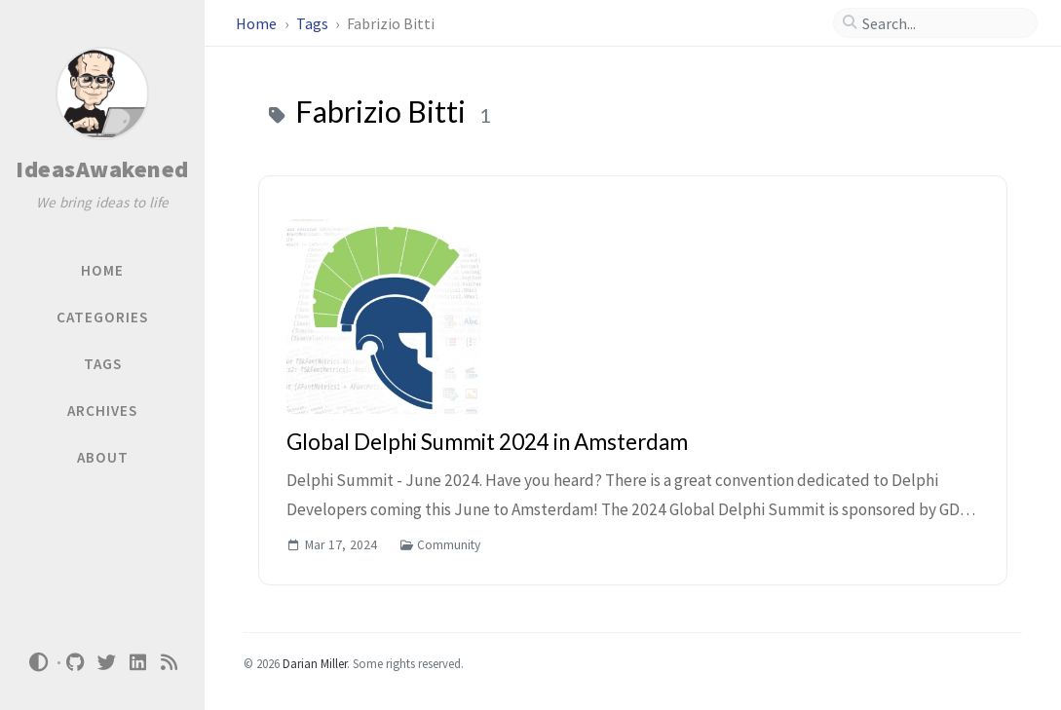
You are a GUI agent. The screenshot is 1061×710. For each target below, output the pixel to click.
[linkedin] (138, 663)
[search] (943, 23)
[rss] (169, 663)
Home (258, 23)
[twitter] (107, 663)
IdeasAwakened (102, 169)
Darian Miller (315, 663)
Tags (313, 23)
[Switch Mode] (38, 662)
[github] (76, 663)
